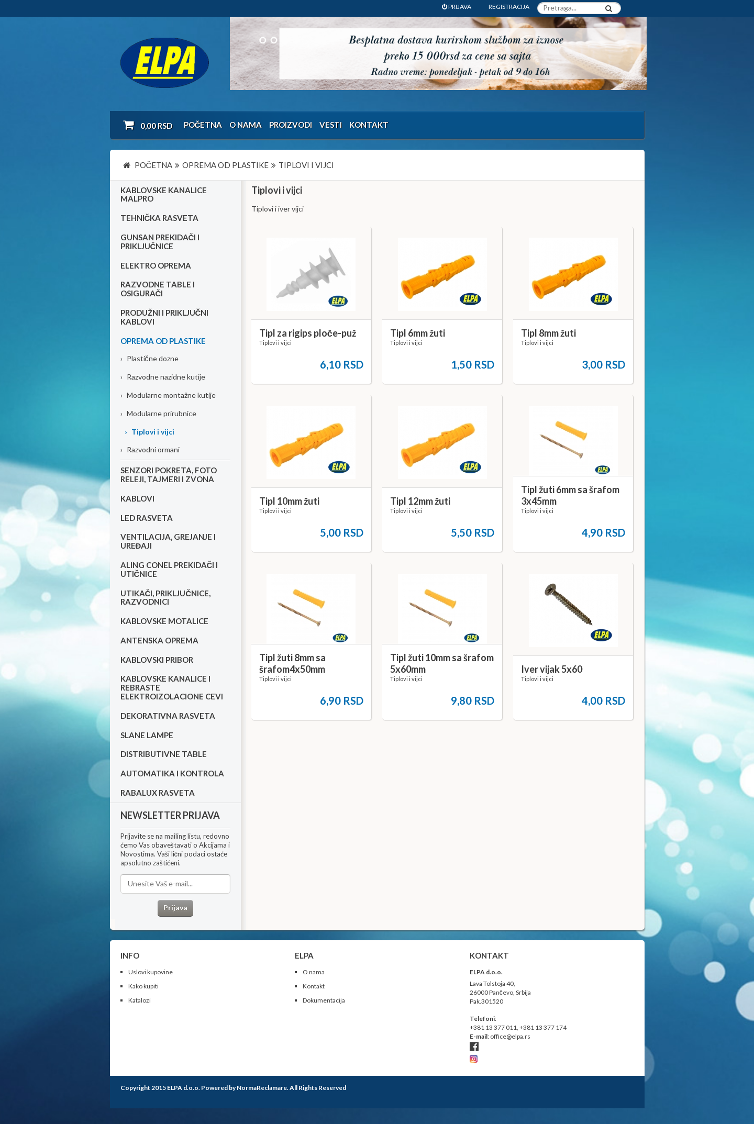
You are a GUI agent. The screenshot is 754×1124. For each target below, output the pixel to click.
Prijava (175, 907)
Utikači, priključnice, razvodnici (165, 597)
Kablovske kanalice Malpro (163, 194)
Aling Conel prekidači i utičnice (169, 569)
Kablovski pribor (156, 659)
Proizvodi (290, 124)
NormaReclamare (262, 1088)
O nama (245, 124)
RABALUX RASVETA (157, 792)
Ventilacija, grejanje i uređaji (168, 541)
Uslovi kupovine (150, 972)
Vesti (330, 124)
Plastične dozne (149, 358)
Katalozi (139, 1000)
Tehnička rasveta (159, 217)
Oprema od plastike (163, 341)
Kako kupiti (143, 986)
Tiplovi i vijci (149, 431)
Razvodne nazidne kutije (162, 376)
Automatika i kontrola (172, 773)
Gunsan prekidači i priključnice (160, 241)
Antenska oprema (159, 640)
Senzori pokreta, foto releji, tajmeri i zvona (168, 474)
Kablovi (137, 498)
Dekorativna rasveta (167, 715)
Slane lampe (146, 735)
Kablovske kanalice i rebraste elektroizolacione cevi (171, 687)
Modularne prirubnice (158, 413)
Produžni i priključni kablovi (164, 317)
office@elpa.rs (510, 1036)
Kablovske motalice (164, 621)
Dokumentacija (324, 1000)
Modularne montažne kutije (168, 395)
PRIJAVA (456, 6)
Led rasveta (146, 517)
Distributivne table (163, 754)
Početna (203, 124)
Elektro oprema (155, 265)
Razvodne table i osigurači (157, 289)
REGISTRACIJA (509, 6)
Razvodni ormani (150, 449)
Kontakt (369, 124)
